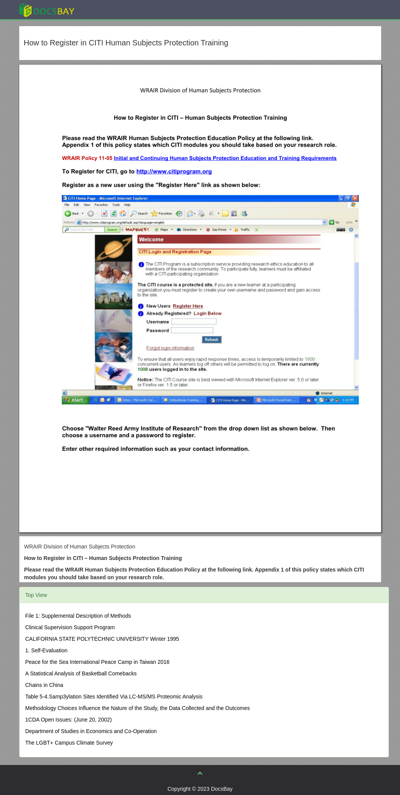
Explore (104, 9)
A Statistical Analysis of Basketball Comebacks (81, 673)
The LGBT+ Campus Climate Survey (69, 743)
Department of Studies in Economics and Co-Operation (91, 731)
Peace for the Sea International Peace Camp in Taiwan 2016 (97, 662)
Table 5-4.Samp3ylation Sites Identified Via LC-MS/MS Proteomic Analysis (114, 696)
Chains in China (44, 685)
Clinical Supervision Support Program (70, 627)
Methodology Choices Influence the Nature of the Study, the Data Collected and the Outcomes (137, 708)
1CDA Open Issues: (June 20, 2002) (68, 720)
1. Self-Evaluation (46, 650)
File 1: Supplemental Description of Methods (78, 616)
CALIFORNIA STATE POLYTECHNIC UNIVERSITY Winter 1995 (102, 639)
